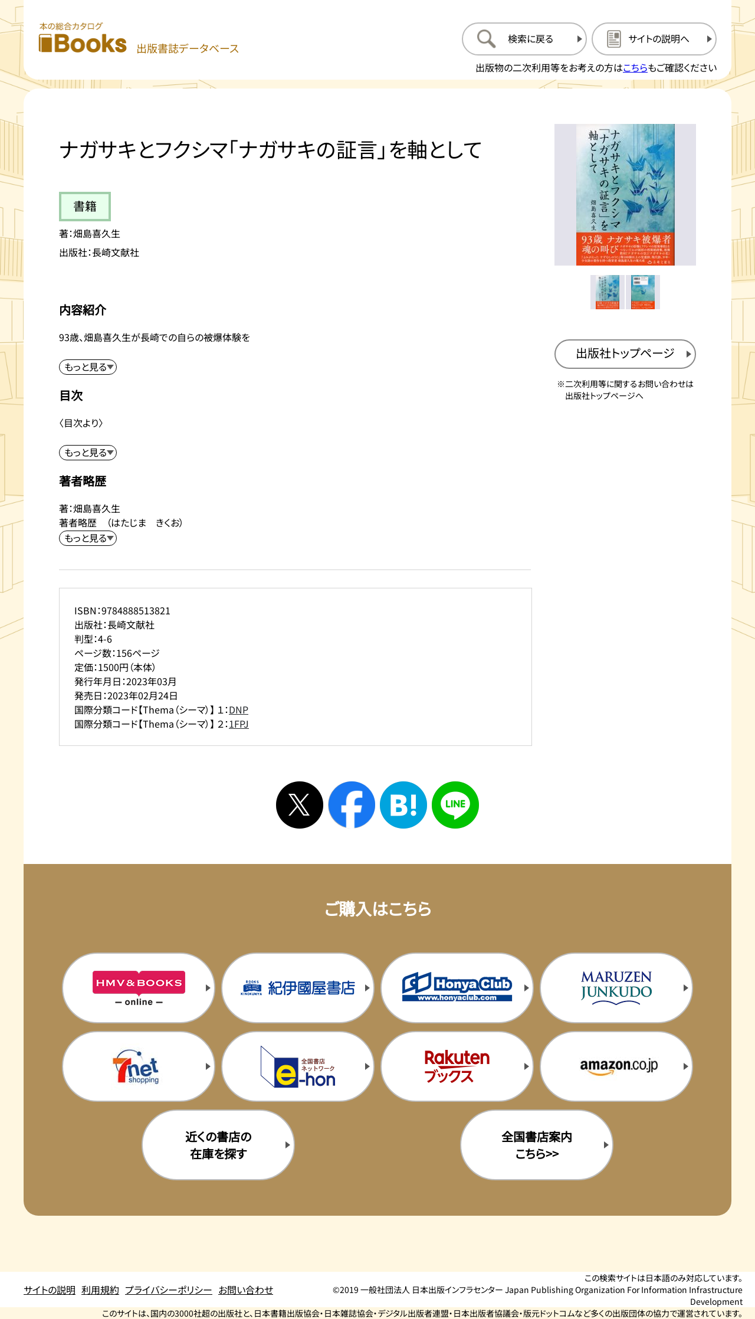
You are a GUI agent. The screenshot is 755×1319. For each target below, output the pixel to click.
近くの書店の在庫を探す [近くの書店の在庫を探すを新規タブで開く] (218, 1145)
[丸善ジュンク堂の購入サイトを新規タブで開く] (616, 988)
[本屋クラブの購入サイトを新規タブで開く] (457, 988)
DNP (238, 709)
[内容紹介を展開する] (88, 367)
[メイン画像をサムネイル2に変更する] (643, 292)
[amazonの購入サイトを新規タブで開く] (616, 1066)
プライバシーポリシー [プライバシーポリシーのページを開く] (168, 1289)
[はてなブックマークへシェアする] (403, 805)
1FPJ (239, 723)
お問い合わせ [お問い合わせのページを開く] (245, 1289)
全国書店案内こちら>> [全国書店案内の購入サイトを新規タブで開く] (536, 1145)
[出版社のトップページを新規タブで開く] (625, 354)
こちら (635, 67)
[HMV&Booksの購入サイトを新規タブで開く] (138, 988)
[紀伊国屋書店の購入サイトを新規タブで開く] (298, 988)
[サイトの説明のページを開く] (654, 38)
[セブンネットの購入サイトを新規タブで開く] (138, 1066)
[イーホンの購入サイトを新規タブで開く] (298, 1066)
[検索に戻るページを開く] (524, 38)
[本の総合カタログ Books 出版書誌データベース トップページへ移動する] (138, 38)
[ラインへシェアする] (455, 805)
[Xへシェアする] (299, 805)
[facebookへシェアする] (351, 805)
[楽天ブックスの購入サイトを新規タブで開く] (457, 1066)
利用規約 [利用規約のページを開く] (100, 1289)
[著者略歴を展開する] (88, 538)
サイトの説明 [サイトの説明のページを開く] (50, 1289)
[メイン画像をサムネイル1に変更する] (607, 292)
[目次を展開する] (88, 452)
